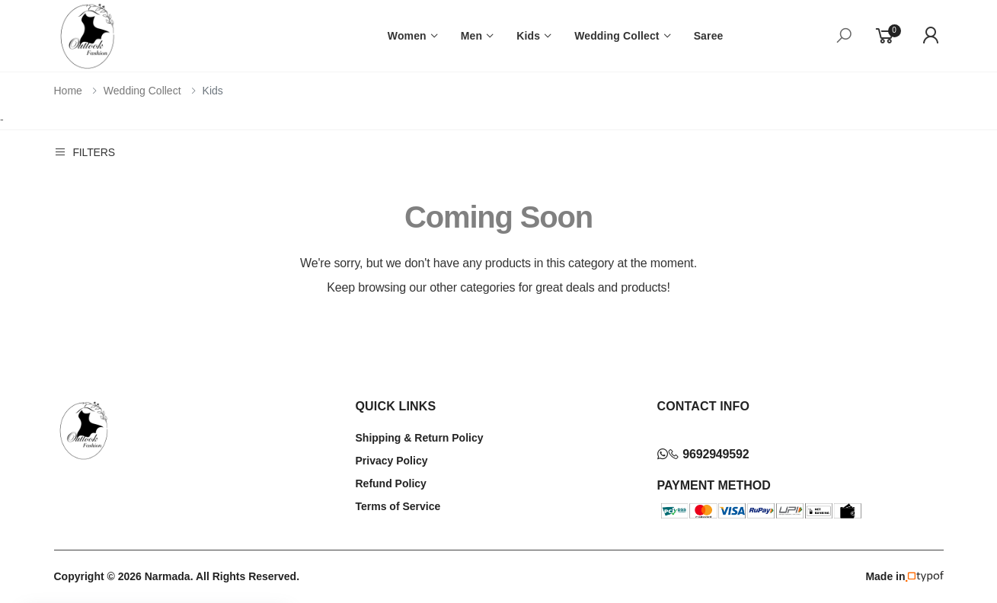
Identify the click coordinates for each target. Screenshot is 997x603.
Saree (709, 36)
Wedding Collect (617, 36)
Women (407, 36)
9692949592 (703, 454)
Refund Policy (391, 483)
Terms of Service (398, 506)
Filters (84, 151)
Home (68, 91)
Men (471, 36)
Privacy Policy (392, 461)
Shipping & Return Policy (420, 438)
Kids (528, 36)
